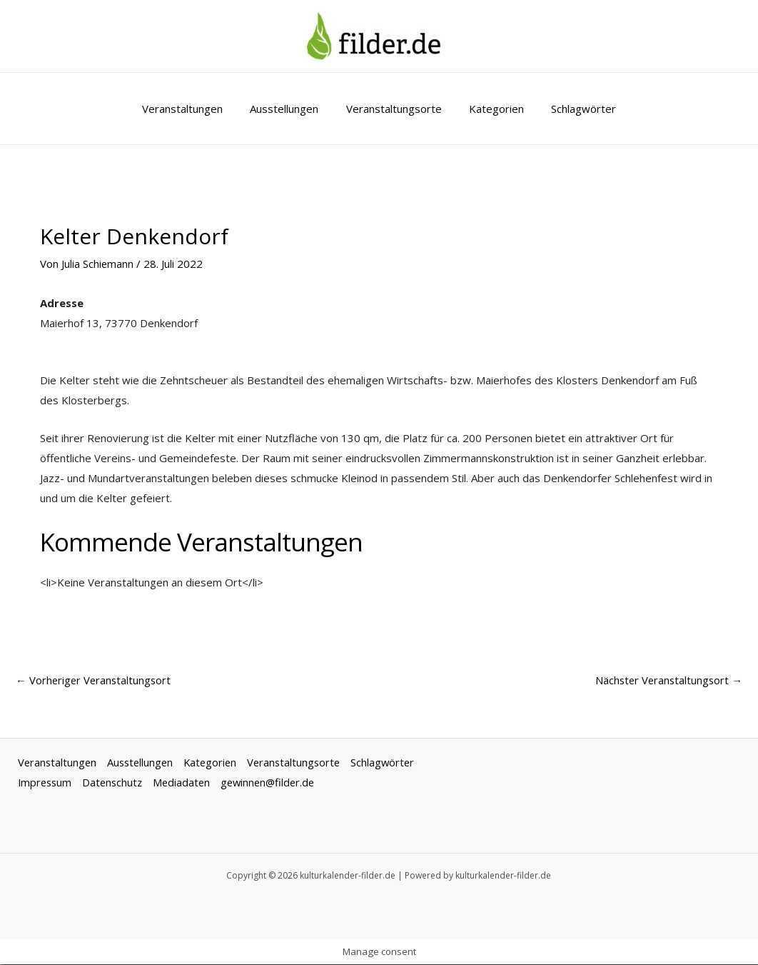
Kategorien (490, 108)
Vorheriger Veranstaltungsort (95, 680)
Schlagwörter (572, 108)
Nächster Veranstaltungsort (667, 680)
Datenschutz (116, 783)
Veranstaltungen (194, 108)
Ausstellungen (290, 108)
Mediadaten (187, 783)
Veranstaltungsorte (394, 108)
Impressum (46, 783)
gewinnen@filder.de (276, 783)
